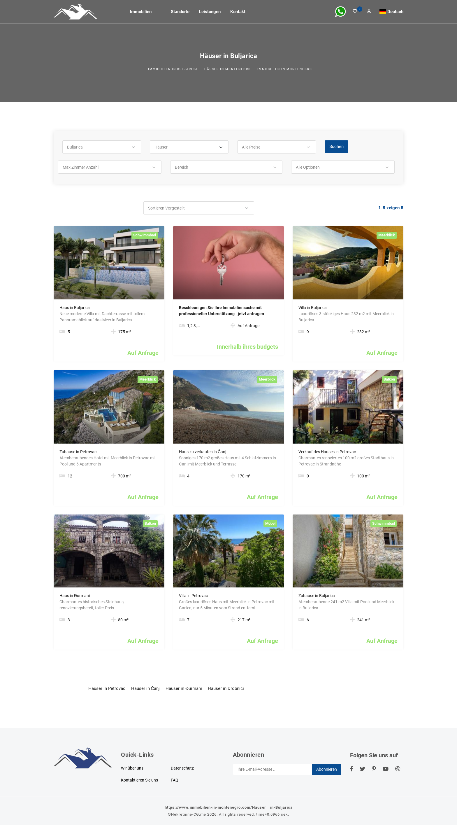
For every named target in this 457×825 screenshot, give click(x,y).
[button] (102, 147)
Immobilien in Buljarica (173, 69)
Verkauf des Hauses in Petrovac (327, 451)
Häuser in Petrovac (106, 688)
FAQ (174, 780)
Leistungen (210, 11)
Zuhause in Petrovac (77, 451)
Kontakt (237, 11)
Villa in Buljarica (312, 307)
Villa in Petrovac (193, 595)
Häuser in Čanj (145, 688)
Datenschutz (182, 768)
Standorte (180, 11)
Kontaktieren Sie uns (139, 780)
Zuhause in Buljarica (316, 595)
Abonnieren (326, 769)
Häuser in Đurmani (184, 688)
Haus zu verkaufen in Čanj (202, 451)
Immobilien (141, 11)
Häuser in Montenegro (227, 69)
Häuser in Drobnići (226, 688)
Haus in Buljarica (74, 307)
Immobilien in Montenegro (284, 69)
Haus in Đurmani (74, 595)
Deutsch (395, 10)
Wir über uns (132, 768)
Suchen (336, 146)
